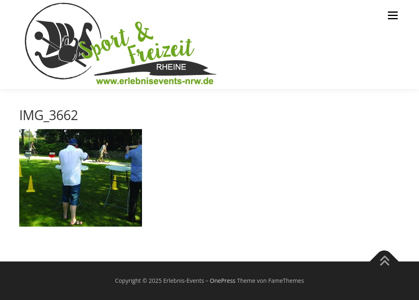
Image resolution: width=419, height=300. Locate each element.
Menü (392, 15)
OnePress (223, 280)
